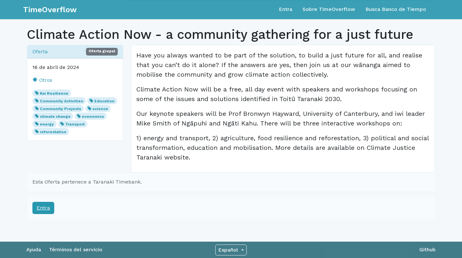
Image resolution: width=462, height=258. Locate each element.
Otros (42, 80)
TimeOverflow (50, 9)
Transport (75, 124)
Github (427, 249)
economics (93, 116)
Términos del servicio (75, 249)
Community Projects (60, 109)
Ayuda (33, 249)
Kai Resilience (54, 93)
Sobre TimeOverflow (329, 9)
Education (104, 101)
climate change (55, 116)
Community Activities (61, 101)
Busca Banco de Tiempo (395, 9)
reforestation (53, 132)
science (100, 109)
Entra (285, 9)
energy (47, 124)
